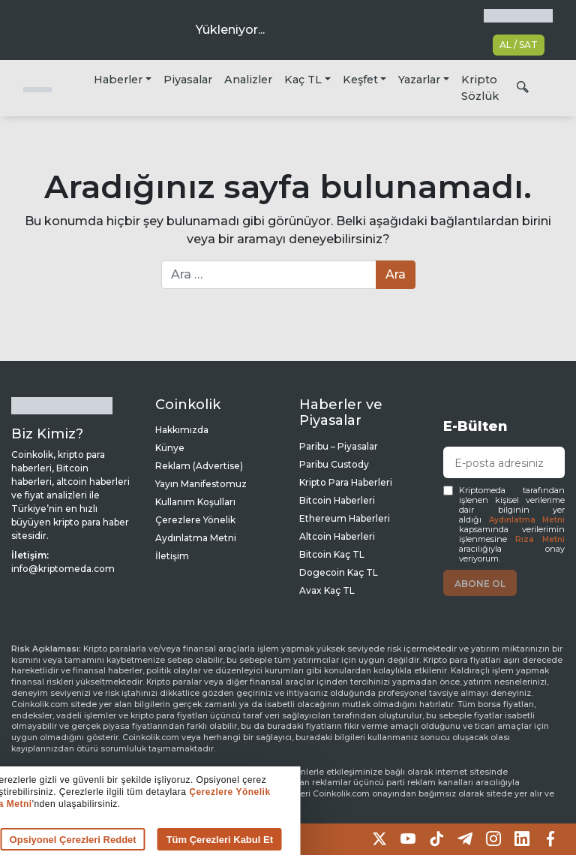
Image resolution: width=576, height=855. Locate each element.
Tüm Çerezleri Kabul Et (189, 839)
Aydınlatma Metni (527, 520)
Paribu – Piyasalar (338, 446)
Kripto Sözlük (480, 88)
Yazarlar (419, 79)
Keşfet (360, 79)
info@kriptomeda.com (63, 568)
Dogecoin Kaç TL (338, 572)
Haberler (118, 79)
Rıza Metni (540, 539)
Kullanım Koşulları (195, 501)
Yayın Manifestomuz (201, 483)
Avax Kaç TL (327, 590)
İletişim (172, 555)
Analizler (248, 79)
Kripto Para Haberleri (345, 482)
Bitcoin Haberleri (337, 500)
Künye (169, 447)
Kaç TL (303, 79)
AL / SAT (519, 44)
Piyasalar (188, 79)
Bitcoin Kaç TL (331, 554)
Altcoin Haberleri (337, 536)
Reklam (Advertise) (199, 465)
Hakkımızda (181, 429)
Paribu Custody (334, 464)
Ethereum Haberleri (344, 518)
